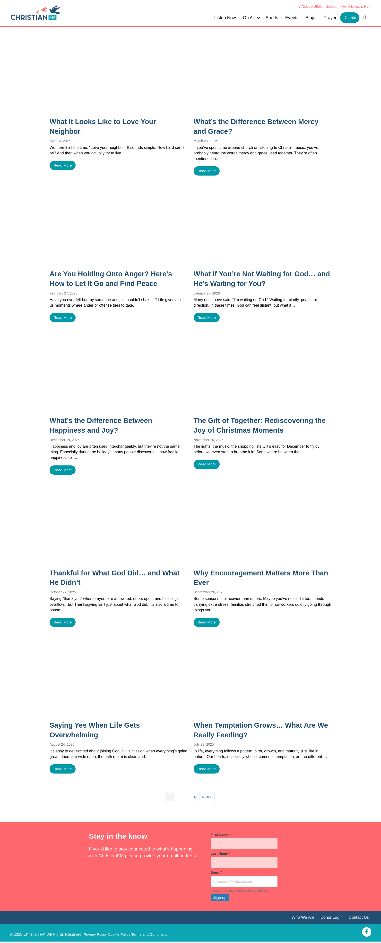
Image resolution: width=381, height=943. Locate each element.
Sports (272, 17)
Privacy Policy (96, 936)
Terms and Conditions (152, 936)
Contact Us (358, 918)
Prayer (330, 17)
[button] (258, 17)
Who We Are (300, 918)
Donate (350, 18)
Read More (63, 165)
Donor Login (330, 918)
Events (292, 17)
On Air (249, 17)
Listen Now (225, 17)
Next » (207, 798)
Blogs (311, 17)
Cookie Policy (120, 936)
